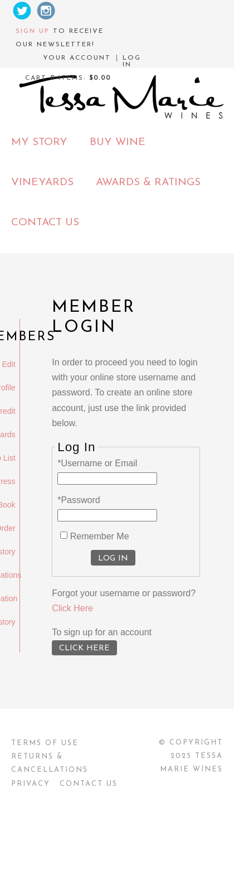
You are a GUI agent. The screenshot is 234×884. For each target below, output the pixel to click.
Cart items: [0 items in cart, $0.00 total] (68, 78)
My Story (39, 142)
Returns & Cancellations (49, 763)
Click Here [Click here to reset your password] (72, 608)
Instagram (46, 10)
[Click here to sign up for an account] (84, 647)
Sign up (33, 31)
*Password (78, 500)
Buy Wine (117, 142)
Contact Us (45, 223)
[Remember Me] (63, 535)
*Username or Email (97, 463)
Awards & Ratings (148, 182)
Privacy (30, 784)
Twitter (21, 10)
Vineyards (42, 182)
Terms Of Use (45, 743)
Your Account (77, 58)
